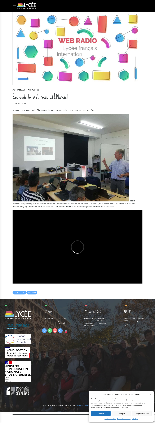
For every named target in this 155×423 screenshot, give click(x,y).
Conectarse (101, 323)
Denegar (121, 413)
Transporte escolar (101, 319)
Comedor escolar (90, 318)
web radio (32, 292)
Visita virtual (62, 318)
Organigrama (49, 322)
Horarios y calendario (61, 323)
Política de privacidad (123, 419)
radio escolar (19, 292)
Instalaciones (49, 318)
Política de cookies (110, 419)
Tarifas (126, 325)
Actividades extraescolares (89, 324)
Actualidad (19, 90)
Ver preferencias (142, 413)
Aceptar (100, 413)
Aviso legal (135, 419)
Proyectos (33, 90)
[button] (150, 394)
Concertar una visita (129, 319)
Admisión (140, 318)
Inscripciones (142, 322)
